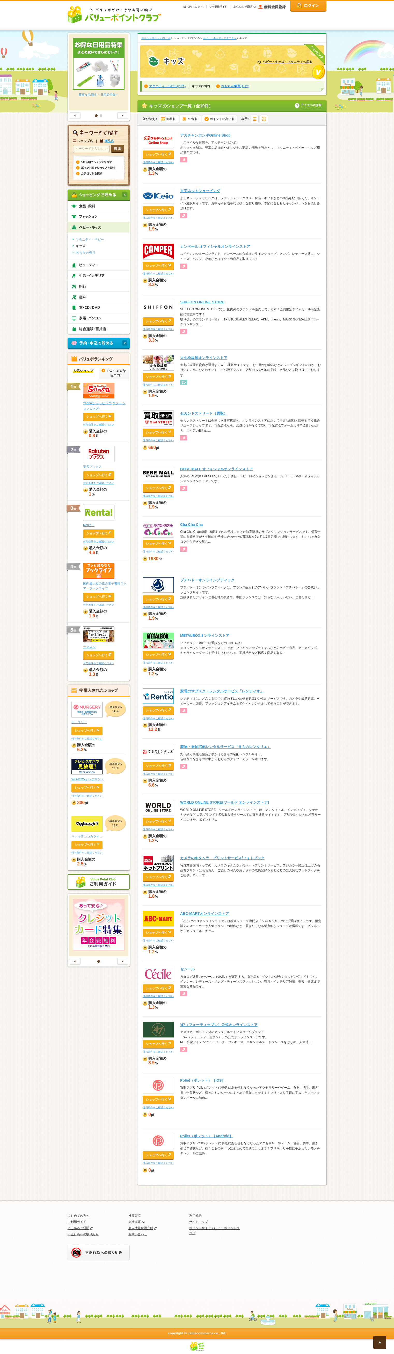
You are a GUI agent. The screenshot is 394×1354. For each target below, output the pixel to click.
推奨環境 (134, 1215)
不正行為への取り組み (83, 1234)
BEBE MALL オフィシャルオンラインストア (216, 469)
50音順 (192, 119)
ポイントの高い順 (222, 119)
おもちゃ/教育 (85, 252)
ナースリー (79, 722)
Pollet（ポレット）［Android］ (206, 1136)
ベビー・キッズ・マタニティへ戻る (287, 62)
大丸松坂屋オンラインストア (203, 358)
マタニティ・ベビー (90, 239)
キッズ (80, 246)
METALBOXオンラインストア (204, 635)
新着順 (171, 119)
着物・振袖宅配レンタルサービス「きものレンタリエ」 (225, 747)
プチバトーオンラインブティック (207, 580)
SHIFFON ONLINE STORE (202, 302)
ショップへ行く (156, 154)
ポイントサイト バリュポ (156, 38)
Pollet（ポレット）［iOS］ (202, 1080)
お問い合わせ (137, 1234)
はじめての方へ (78, 1215)
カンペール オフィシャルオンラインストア (215, 246)
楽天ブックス (92, 466)
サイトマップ (198, 1222)
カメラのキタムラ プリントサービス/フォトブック (222, 858)
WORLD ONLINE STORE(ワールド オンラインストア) (224, 802)
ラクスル (89, 647)
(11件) (235, 86)
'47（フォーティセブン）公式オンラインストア (219, 1025)
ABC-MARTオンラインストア (204, 913)
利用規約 (195, 1215)
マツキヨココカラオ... (86, 836)
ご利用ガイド (77, 1222)
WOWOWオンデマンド (87, 779)
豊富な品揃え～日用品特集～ (98, 94)
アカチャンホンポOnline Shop (205, 135)
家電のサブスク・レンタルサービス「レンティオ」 (222, 691)
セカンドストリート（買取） (203, 413)
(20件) (167, 86)
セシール (187, 969)
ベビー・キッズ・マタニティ (220, 38)
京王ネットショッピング (200, 191)
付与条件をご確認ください (158, 162)
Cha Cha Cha (191, 524)
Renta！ (88, 525)
